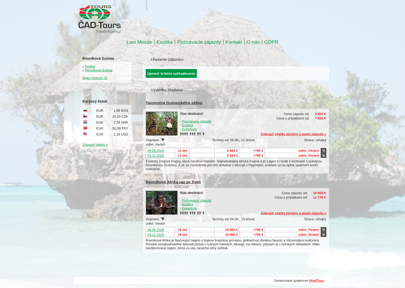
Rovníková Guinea (98, 70)
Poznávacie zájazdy (199, 42)
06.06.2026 (155, 151)
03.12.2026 (155, 155)
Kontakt (233, 42)
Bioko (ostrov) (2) (95, 78)
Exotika (165, 42)
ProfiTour (316, 281)
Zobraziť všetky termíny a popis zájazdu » (293, 134)
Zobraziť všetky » (95, 145)
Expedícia (189, 129)
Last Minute (139, 42)
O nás (253, 42)
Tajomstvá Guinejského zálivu (174, 103)
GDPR (271, 42)
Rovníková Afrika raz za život (173, 182)
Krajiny (90, 66)
